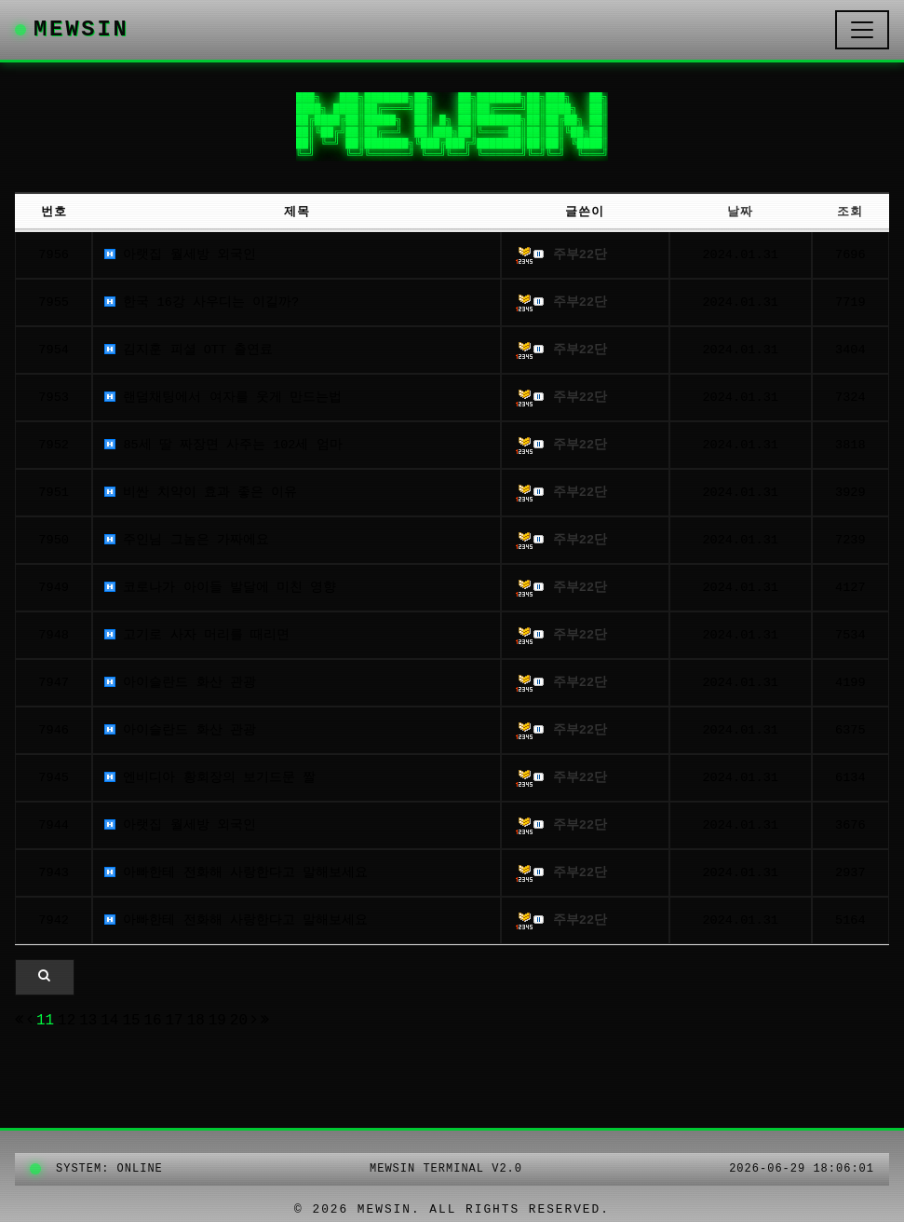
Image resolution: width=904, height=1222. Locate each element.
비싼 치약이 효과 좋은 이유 (200, 493)
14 (110, 1020)
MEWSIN (72, 29)
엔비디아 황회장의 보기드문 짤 (210, 778)
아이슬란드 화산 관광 (179, 683)
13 (88, 1020)
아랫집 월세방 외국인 (179, 255)
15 (132, 1020)
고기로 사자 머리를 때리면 (197, 635)
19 (218, 1020)
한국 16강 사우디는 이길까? (201, 302)
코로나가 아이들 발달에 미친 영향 (220, 588)
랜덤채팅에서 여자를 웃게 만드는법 (223, 398)
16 (153, 1020)
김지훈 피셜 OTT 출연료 (188, 350)
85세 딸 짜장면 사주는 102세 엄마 (223, 445)
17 (174, 1020)
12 (66, 1020)
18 (196, 1020)
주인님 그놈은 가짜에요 (186, 540)
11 (45, 1020)
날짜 (740, 212)
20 (240, 1020)
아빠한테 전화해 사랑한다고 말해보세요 (236, 873)
